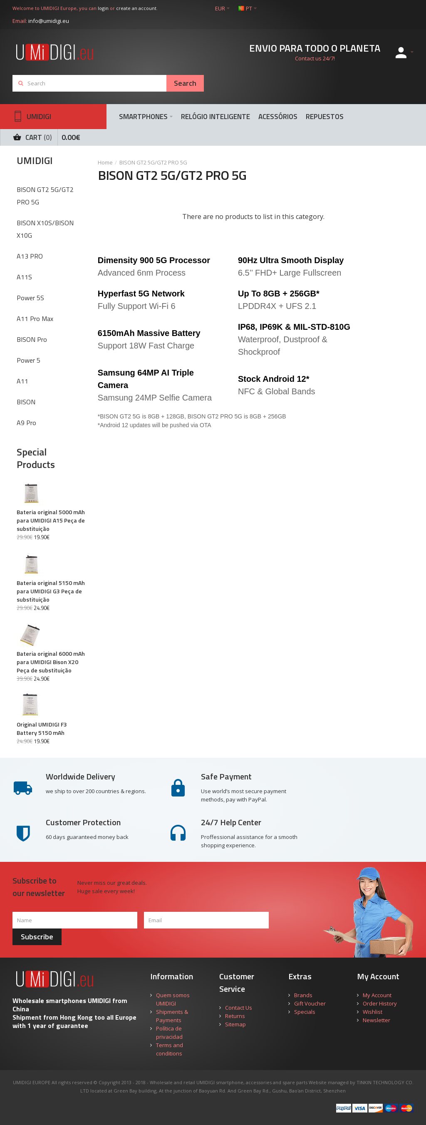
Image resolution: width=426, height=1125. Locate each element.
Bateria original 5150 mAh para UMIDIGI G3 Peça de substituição (51, 591)
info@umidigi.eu (48, 21)
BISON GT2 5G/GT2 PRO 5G (153, 162)
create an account (136, 8)
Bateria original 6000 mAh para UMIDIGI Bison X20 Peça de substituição (51, 662)
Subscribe (37, 936)
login (103, 8)
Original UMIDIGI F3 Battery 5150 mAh (42, 728)
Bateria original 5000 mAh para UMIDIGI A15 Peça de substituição (51, 520)
